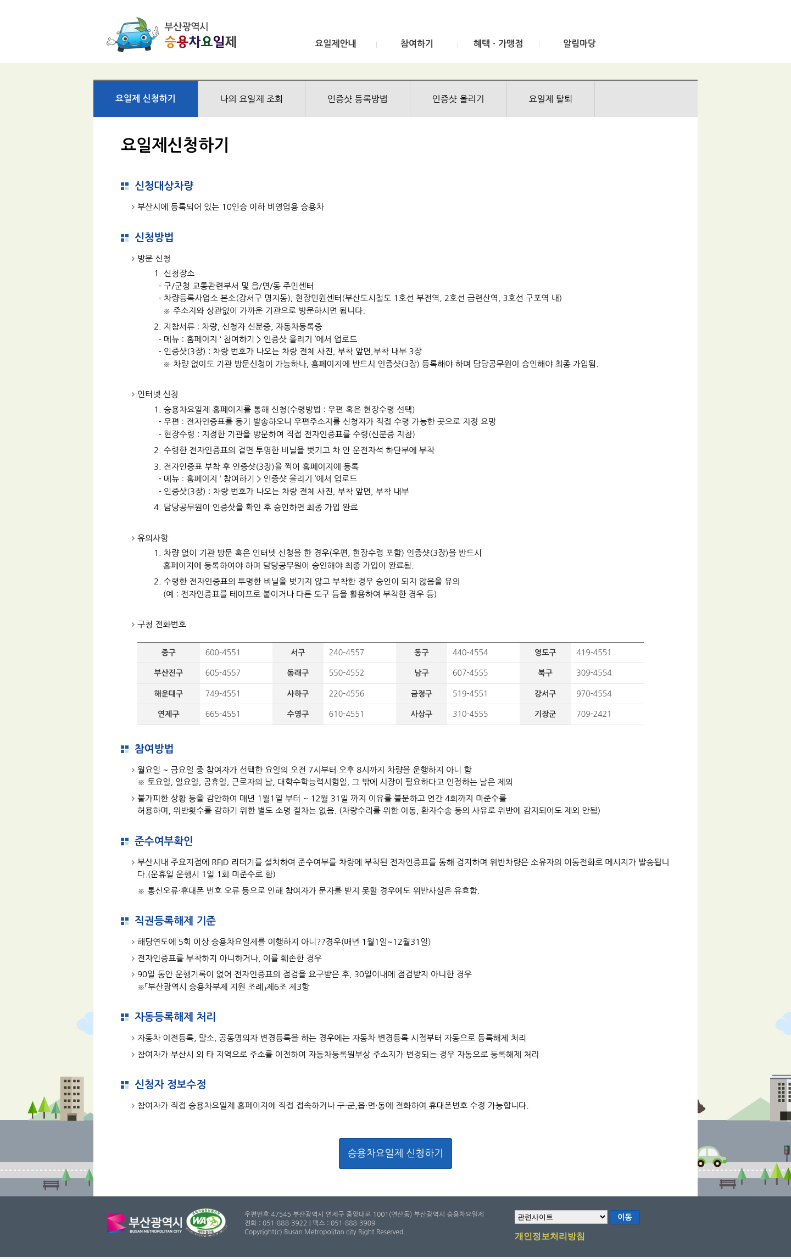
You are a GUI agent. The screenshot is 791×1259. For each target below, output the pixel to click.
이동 (624, 1217)
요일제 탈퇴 (551, 98)
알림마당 (579, 44)
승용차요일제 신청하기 (395, 1153)
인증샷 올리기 (458, 98)
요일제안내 (335, 44)
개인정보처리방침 (550, 1237)
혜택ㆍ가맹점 (498, 44)
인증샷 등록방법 (357, 98)
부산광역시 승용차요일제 (175, 34)
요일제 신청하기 (145, 98)
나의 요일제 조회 (251, 98)
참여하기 (416, 44)
